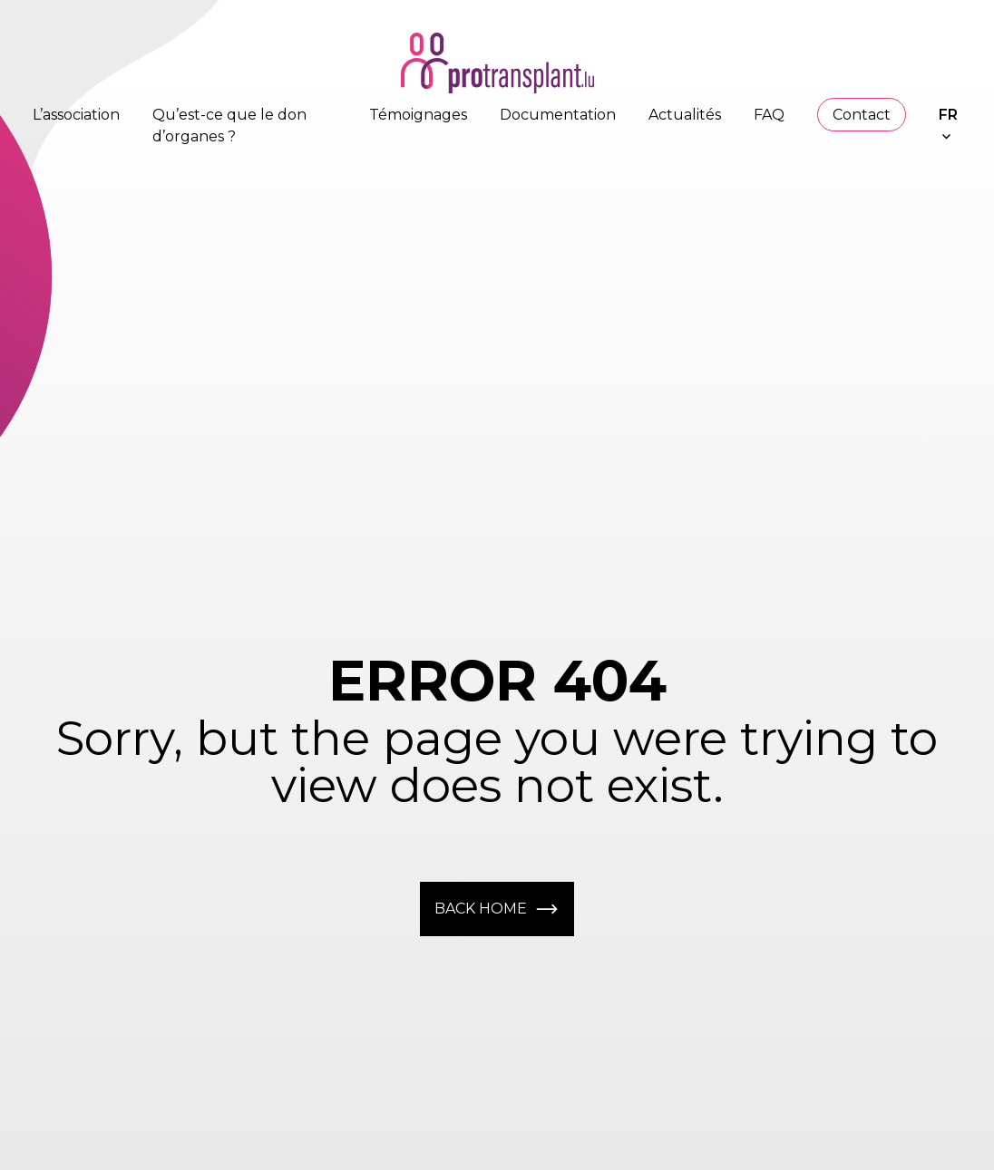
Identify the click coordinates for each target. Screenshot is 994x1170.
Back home (497, 909)
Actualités (684, 114)
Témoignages (418, 114)
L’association (76, 114)
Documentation (558, 114)
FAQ (769, 114)
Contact (862, 114)
